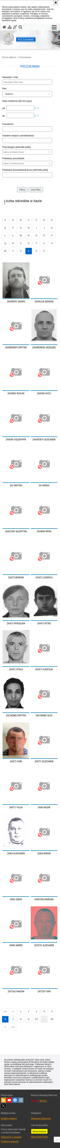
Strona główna (9, 57)
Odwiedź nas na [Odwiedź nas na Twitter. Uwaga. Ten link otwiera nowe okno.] (3, 1105)
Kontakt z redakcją (9, 1118)
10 (36, 1019)
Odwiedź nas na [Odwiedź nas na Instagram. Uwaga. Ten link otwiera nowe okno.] (20, 1100)
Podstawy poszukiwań (13, 158)
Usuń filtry (35, 189)
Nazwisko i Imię (10, 77)
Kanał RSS (3, 1100)
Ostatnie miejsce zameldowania (18, 135)
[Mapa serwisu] (10, 27)
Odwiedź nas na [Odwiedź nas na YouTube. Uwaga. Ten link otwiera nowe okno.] (9, 1100)
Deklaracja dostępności (41, 1118)
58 (52, 1019)
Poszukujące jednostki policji (16, 147)
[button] (54, 27)
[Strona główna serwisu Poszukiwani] (4, 27)
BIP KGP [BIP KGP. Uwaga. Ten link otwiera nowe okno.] (43, 1100)
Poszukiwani (25, 57)
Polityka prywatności (10, 1141)
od (3, 108)
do (3, 116)
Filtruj (22, 189)
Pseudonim (7, 124)
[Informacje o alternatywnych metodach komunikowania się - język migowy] (15, 27)
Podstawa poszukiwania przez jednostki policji (25, 170)
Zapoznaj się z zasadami (11, 1136)
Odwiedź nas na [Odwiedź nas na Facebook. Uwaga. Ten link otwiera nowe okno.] (15, 1100)
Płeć (4, 88)
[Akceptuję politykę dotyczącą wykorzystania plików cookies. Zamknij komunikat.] (55, 2)
